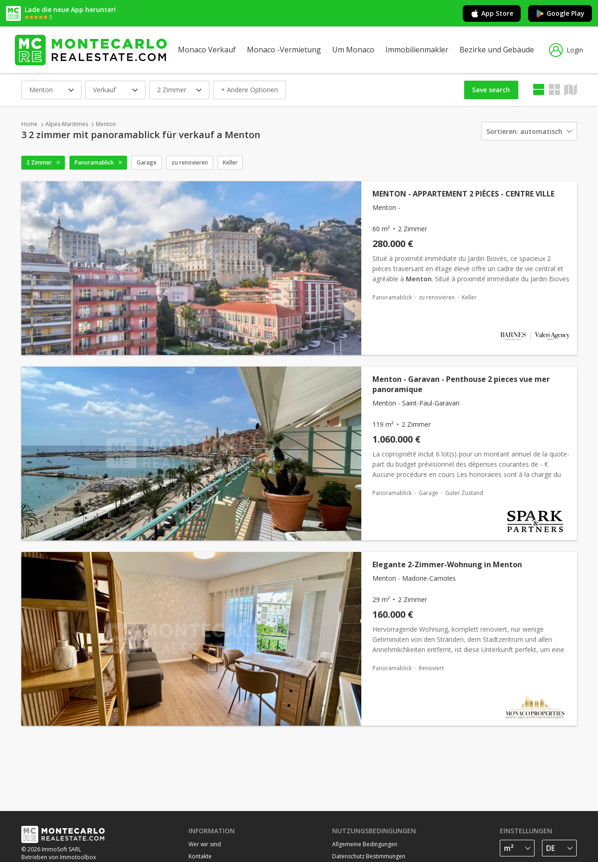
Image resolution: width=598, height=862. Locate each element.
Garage (147, 162)
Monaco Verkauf (207, 49)
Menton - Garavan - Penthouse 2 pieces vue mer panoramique (461, 384)
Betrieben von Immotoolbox (58, 857)
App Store (491, 13)
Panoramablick (94, 162)
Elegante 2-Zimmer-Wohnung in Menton (447, 564)
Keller (230, 162)
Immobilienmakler (416, 49)
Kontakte (200, 856)
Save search (491, 89)
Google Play (560, 13)
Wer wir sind (205, 844)
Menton (106, 124)
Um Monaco (353, 49)
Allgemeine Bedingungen (364, 844)
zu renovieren (189, 162)
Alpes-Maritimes (66, 124)
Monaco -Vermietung (284, 49)
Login (566, 50)
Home (29, 124)
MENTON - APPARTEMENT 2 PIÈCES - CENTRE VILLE (463, 194)
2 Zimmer (39, 162)
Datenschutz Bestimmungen (368, 856)
